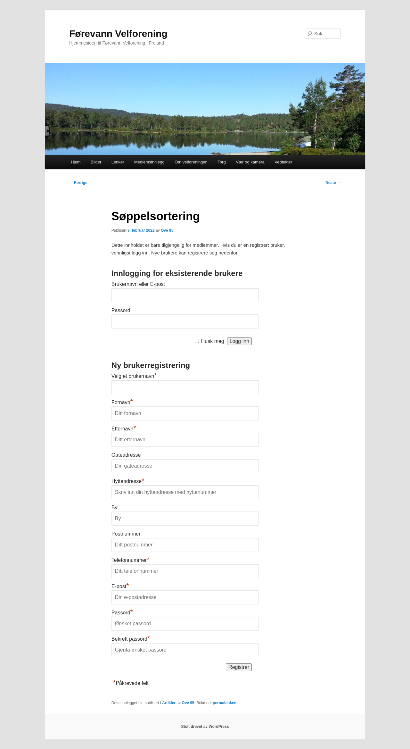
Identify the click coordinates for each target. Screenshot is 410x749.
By (114, 507)
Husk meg (212, 341)
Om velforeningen (191, 162)
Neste (333, 182)
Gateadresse (126, 455)
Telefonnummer (130, 560)
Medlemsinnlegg (149, 162)
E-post (120, 586)
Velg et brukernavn (134, 376)
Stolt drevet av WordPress (205, 726)
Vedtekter (283, 162)
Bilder (96, 162)
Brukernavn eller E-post (138, 284)
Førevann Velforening (118, 33)
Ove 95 (167, 230)
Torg (221, 162)
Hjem (75, 162)
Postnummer (126, 534)
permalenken (224, 703)
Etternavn (123, 428)
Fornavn (122, 402)
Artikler (169, 703)
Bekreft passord (130, 639)
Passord (120, 310)
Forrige (78, 182)
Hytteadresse (127, 481)
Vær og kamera (250, 162)
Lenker (117, 162)
